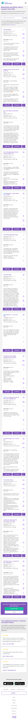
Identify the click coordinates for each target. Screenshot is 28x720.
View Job (7, 63)
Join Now (21, 13)
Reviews (14, 700)
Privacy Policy (14, 708)
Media (14, 702)
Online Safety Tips (21, 689)
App (14, 697)
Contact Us (14, 713)
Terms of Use (14, 705)
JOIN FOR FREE (14, 608)
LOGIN (14, 612)
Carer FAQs (12, 689)
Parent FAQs (5, 689)
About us (14, 711)
